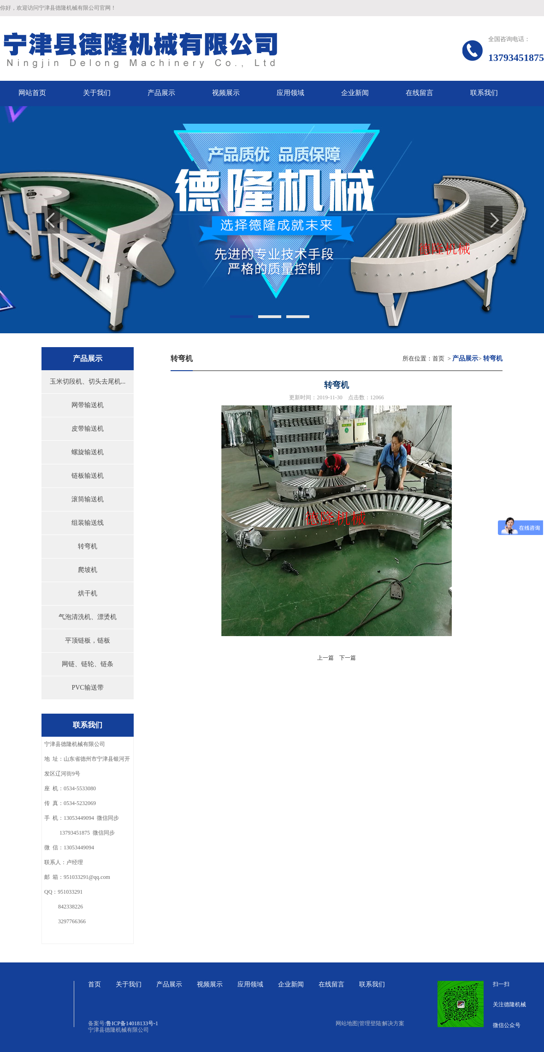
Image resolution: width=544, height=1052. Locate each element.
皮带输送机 (87, 428)
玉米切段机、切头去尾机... (88, 381)
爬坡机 (87, 569)
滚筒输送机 (87, 499)
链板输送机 (87, 475)
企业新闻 (291, 984)
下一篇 (347, 658)
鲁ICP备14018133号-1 (132, 1023)
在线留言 (331, 984)
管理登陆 (370, 1023)
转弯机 (87, 546)
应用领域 (250, 984)
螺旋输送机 (87, 452)
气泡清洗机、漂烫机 (88, 616)
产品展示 (169, 984)
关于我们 (129, 984)
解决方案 (393, 1023)
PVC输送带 (87, 687)
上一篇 (325, 658)
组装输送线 (87, 522)
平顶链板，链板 (87, 640)
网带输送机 (87, 405)
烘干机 (87, 593)
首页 (438, 358)
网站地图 (347, 1023)
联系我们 (372, 984)
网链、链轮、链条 (87, 664)
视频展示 (210, 984)
